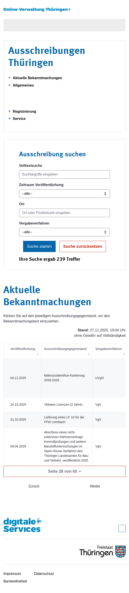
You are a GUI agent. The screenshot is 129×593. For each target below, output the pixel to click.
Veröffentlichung (22, 349)
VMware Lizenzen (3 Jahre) (63, 404)
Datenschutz (44, 574)
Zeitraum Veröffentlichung (41, 185)
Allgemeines (23, 85)
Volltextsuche (30, 165)
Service (19, 119)
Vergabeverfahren (34, 223)
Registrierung (24, 111)
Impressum (12, 574)
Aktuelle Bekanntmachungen (37, 78)
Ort (21, 204)
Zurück (33, 486)
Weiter (95, 486)
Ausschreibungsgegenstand (65, 349)
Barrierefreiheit (15, 581)
